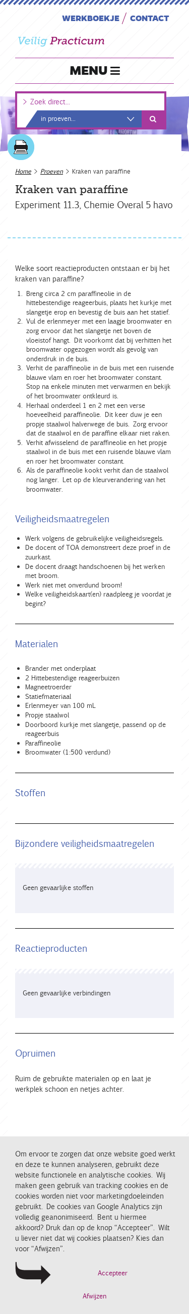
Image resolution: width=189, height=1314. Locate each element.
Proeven (51, 171)
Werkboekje (90, 18)
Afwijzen (94, 1296)
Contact (149, 18)
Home (23, 171)
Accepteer (113, 1273)
